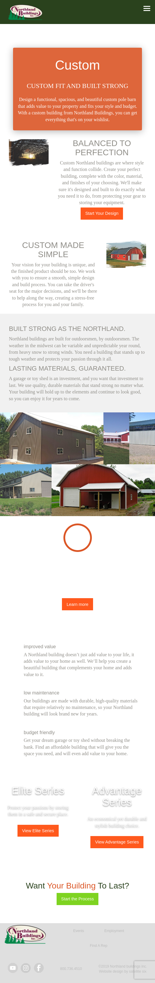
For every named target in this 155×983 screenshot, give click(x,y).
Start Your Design (102, 213)
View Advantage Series (117, 842)
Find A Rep (98, 946)
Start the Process (77, 898)
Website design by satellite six (122, 971)
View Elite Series (38, 830)
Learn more (78, 604)
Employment (114, 930)
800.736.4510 (71, 969)
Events (78, 930)
